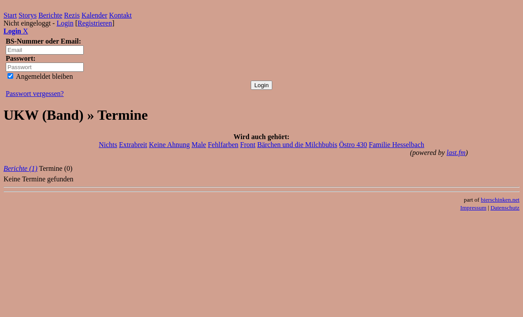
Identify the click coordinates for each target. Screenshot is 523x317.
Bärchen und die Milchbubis (297, 144)
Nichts (108, 144)
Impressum (473, 207)
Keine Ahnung (169, 144)
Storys (28, 15)
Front (248, 144)
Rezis (72, 15)
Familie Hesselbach (396, 144)
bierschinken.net (500, 199)
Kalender (95, 15)
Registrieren (95, 23)
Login (64, 23)
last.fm (455, 152)
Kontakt (120, 15)
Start (10, 15)
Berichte (50, 15)
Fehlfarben (223, 144)
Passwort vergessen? (35, 93)
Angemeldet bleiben (40, 76)
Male (199, 144)
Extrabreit (133, 144)
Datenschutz (504, 207)
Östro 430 (353, 144)
